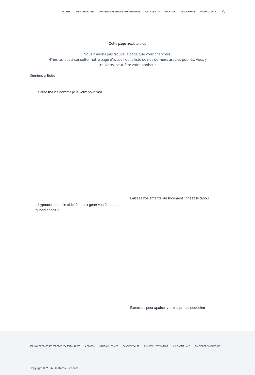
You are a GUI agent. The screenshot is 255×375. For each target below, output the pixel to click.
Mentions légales (109, 346)
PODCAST (170, 11)
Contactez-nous (181, 346)
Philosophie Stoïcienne (156, 346)
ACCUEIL (66, 11)
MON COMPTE (208, 11)
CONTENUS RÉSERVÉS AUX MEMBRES (119, 11)
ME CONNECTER (85, 11)
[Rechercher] (223, 11)
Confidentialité (131, 346)
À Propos (89, 346)
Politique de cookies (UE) (208, 346)
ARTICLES (153, 11)
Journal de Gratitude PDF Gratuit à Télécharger (55, 346)
